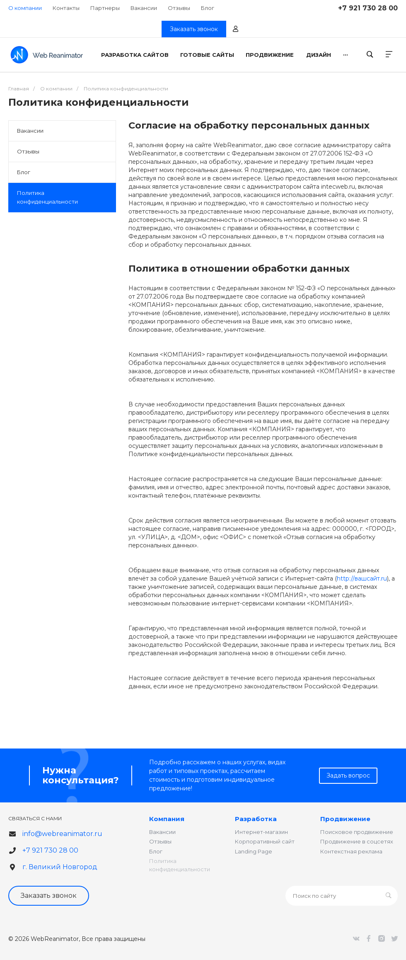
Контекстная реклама (351, 851)
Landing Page (253, 851)
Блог (207, 8)
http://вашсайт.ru (362, 578)
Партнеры (105, 8)
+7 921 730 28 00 (368, 8)
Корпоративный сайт (265, 841)
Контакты (66, 8)
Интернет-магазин (261, 832)
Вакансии (143, 8)
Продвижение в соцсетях (356, 841)
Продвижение (345, 819)
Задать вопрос (348, 775)
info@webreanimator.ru (62, 834)
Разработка (256, 819)
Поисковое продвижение (356, 832)
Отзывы (179, 8)
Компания (166, 819)
